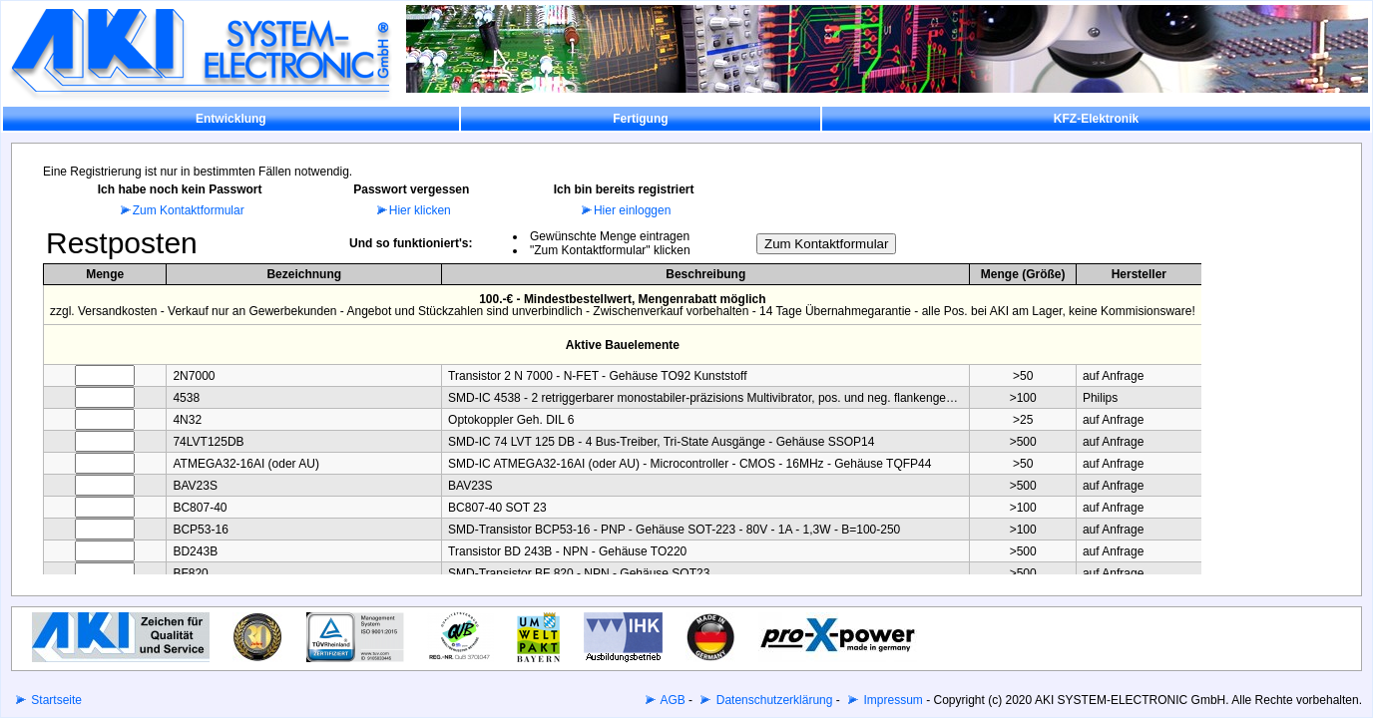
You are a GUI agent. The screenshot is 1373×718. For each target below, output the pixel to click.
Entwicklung (231, 119)
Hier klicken (411, 210)
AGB (672, 700)
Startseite (55, 700)
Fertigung (640, 119)
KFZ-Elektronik (1096, 119)
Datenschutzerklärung (772, 700)
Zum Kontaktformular (180, 210)
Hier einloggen (624, 210)
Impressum (891, 700)
